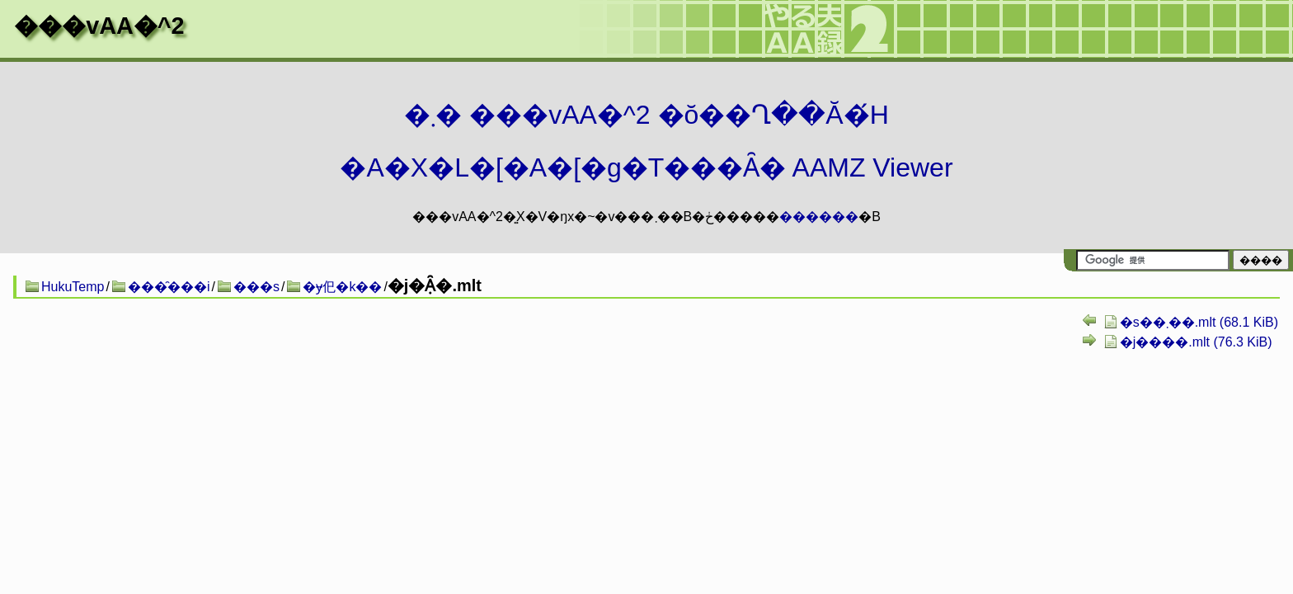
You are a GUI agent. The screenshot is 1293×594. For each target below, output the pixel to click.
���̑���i (169, 287)
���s (256, 287)
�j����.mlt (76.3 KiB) (1196, 342)
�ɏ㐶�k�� (342, 287)
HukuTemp (72, 287)
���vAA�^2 (99, 25)
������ (818, 217)
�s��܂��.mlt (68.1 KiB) (1199, 322)
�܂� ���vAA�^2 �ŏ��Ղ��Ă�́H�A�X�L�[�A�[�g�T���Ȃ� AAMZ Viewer (646, 141)
